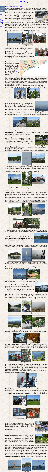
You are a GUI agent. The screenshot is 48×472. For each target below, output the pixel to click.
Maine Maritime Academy (21, 170)
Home (1, 14)
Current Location (1, 22)
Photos (1, 18)
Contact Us (1, 26)
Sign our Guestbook (1, 20)
